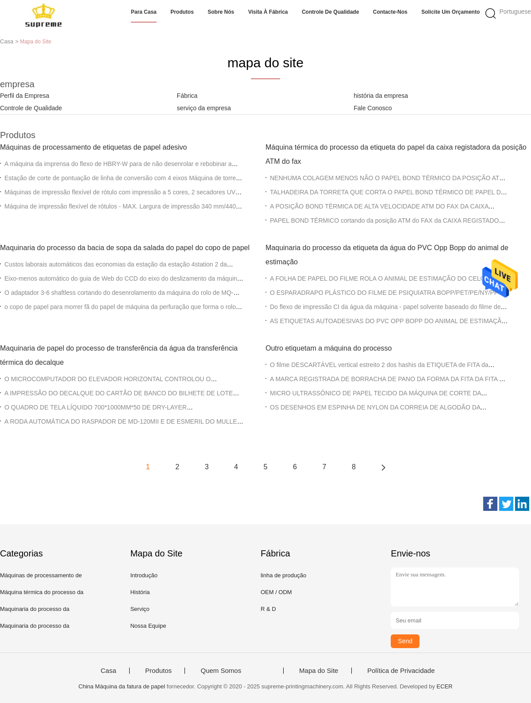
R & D (268, 609)
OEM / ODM (276, 592)
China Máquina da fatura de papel (121, 686)
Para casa (144, 12)
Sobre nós (221, 12)
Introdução (143, 575)
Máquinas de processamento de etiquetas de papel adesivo (93, 147)
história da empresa (381, 95)
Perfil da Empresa (24, 95)
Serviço (139, 609)
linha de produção (283, 575)
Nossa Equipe (148, 625)
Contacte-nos (390, 12)
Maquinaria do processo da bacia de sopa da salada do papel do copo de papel (125, 247)
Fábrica (187, 95)
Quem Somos (220, 671)
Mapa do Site (318, 671)
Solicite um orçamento (450, 12)
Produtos (182, 12)
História (140, 592)
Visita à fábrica (268, 12)
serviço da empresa (204, 108)
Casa (108, 671)
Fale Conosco (373, 108)
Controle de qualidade (330, 12)
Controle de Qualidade (31, 108)
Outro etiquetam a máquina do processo (329, 348)
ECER (445, 686)
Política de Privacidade (401, 671)
